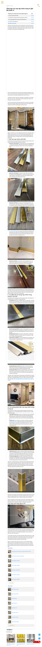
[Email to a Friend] (9, 599)
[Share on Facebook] (7, 599)
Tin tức (11, 5)
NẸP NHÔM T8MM (15, 564)
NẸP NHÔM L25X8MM (16, 544)
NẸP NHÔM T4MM (15, 559)
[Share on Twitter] (8, 599)
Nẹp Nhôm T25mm (15, 587)
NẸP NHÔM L (10, 518)
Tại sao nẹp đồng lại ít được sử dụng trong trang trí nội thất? (21, 614)
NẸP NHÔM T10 (14, 573)
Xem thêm (11, 553)
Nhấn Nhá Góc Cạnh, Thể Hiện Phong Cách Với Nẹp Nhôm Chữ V (11, 614)
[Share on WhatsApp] (6, 599)
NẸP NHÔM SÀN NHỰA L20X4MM (18, 526)
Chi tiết (32, 15)
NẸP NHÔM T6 (14, 568)
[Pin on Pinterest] (10, 599)
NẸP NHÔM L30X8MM (16, 549)
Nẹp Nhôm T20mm (15, 582)
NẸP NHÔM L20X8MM (16, 535)
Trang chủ (7, 5)
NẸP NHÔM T (10, 556)
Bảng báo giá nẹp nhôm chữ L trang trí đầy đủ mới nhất (21, 521)
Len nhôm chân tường (13, 201)
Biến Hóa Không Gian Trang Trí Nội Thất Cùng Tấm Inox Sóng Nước (11, 627)
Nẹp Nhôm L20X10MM (16, 540)
